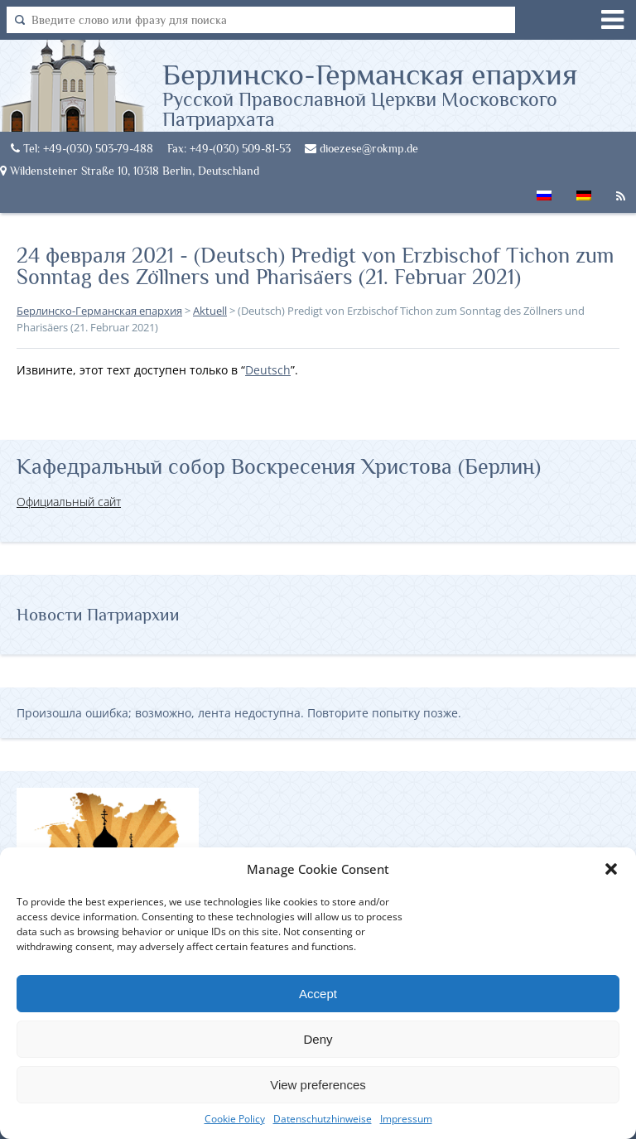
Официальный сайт (69, 501)
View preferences (318, 1085)
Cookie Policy (235, 1119)
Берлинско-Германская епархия (399, 93)
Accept (318, 994)
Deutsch (268, 370)
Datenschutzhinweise (322, 1119)
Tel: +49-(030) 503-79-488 (82, 148)
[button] (611, 869)
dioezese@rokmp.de (361, 148)
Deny (317, 1039)
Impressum (406, 1119)
